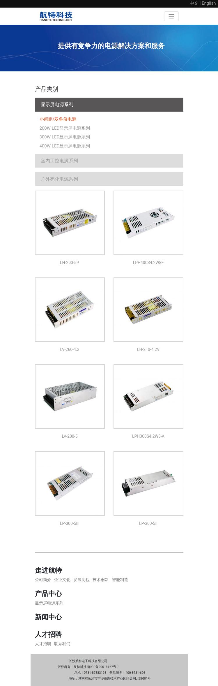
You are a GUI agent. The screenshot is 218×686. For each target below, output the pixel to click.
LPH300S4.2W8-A (148, 436)
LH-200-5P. (69, 262)
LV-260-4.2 (69, 349)
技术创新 (101, 579)
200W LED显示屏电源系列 (65, 128)
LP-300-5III (69, 523)
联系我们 (62, 643)
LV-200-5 (69, 436)
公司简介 (43, 579)
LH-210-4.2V (148, 349)
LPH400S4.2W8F (148, 262)
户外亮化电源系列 (59, 179)
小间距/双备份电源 (58, 119)
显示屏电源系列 (57, 104)
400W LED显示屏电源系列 (65, 146)
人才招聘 (43, 643)
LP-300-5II (148, 523)
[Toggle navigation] (171, 16)
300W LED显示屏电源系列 (65, 137)
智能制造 (120, 579)
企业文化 (62, 579)
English (209, 3)
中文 (194, 3)
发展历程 (81, 579)
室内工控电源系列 (59, 160)
